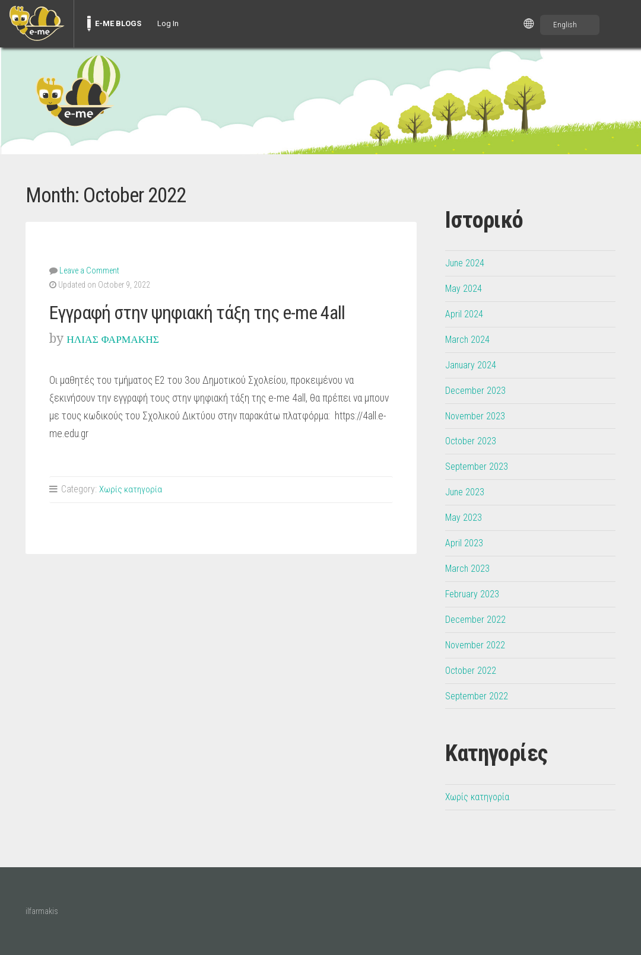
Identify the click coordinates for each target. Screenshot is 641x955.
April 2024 (465, 314)
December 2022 (477, 619)
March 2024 (469, 339)
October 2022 (473, 670)
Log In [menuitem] (168, 23)
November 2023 (477, 416)
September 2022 (479, 696)
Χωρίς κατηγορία (131, 488)
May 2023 (465, 517)
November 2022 (477, 645)
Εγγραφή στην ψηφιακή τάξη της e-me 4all (215, 311)
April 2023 (465, 543)
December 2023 (477, 390)
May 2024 (465, 288)
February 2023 (474, 594)
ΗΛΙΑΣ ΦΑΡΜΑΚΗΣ (122, 337)
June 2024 (466, 263)
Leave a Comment (88, 270)
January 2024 (472, 365)
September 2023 (479, 466)
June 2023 (466, 492)
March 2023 (469, 568)
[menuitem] (37, 23)
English (565, 24)
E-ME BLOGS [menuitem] (118, 23)
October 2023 (473, 441)
